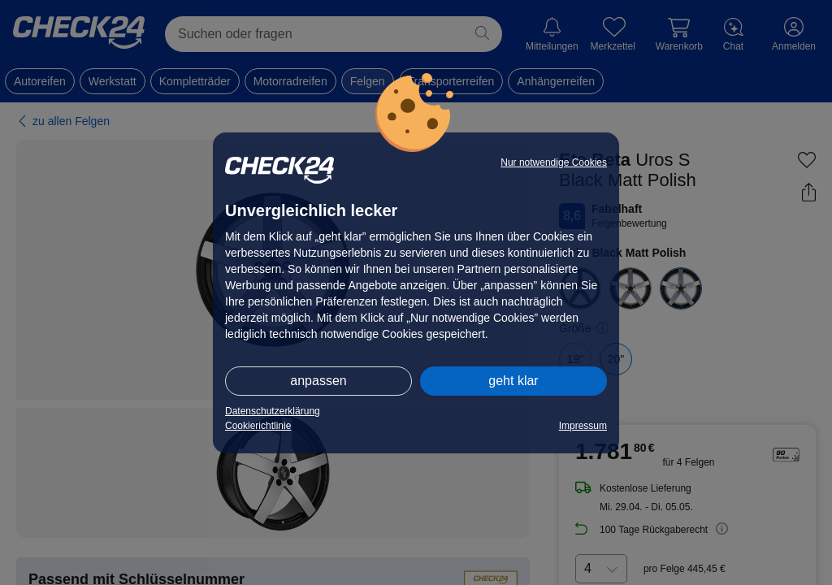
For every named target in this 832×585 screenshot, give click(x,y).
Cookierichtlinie (258, 425)
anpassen (318, 381)
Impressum (583, 425)
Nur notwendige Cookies (553, 162)
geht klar (513, 381)
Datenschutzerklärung (272, 411)
